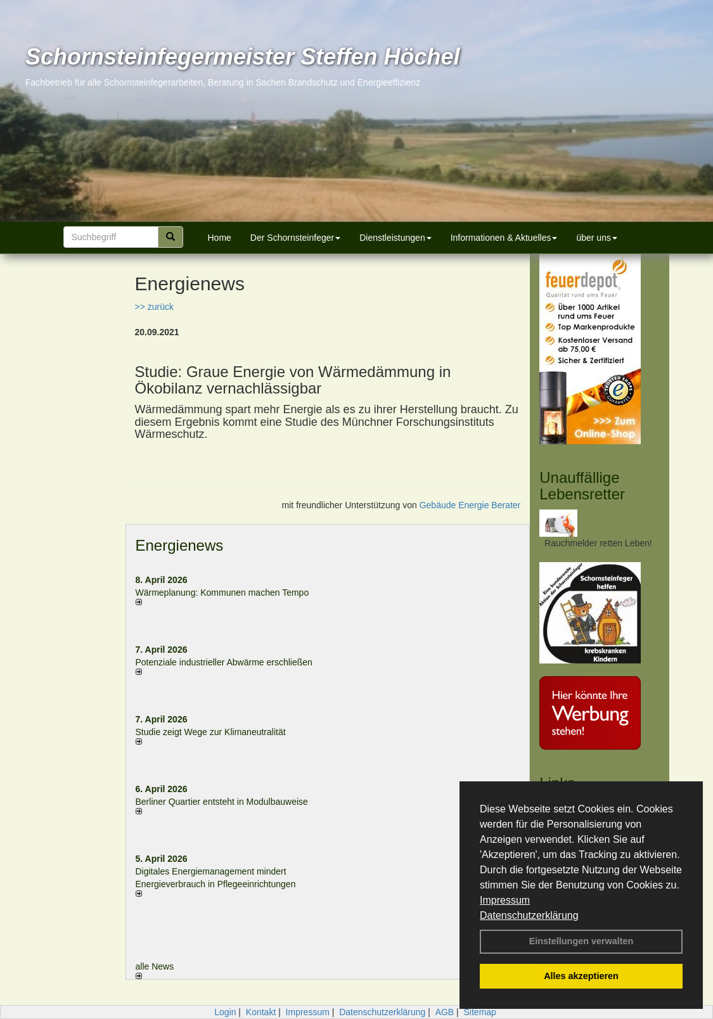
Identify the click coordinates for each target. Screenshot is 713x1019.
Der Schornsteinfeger (295, 238)
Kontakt (261, 1012)
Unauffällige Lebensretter (582, 486)
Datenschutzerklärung (529, 915)
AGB (444, 1012)
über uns (596, 238)
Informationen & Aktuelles (504, 238)
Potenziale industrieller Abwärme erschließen (224, 662)
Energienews (180, 545)
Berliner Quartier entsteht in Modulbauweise (222, 802)
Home (219, 238)
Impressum (505, 900)
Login (225, 1012)
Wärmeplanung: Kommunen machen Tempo (222, 592)
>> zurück (154, 307)
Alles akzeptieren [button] (581, 976)
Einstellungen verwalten (581, 941)
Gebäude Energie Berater (470, 505)
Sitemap (480, 1012)
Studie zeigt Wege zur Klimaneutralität (211, 732)
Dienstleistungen (395, 238)
